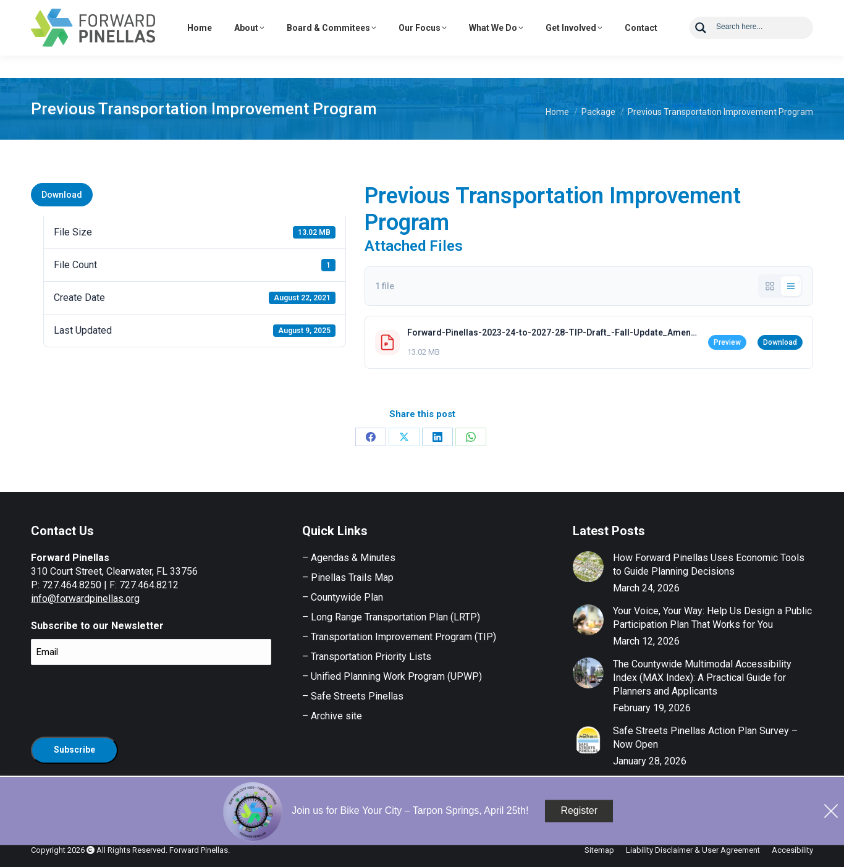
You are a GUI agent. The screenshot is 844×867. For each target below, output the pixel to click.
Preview (727, 342)
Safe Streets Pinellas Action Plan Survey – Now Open (705, 737)
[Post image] (588, 566)
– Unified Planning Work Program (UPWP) (392, 676)
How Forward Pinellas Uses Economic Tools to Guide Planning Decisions (708, 564)
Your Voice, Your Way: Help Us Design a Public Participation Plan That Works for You (712, 617)
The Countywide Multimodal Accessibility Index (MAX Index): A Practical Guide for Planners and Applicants (702, 677)
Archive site (336, 716)
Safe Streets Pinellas (355, 696)
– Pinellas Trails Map (348, 577)
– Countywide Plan (342, 597)
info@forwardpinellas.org (85, 598)
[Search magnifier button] (700, 50)
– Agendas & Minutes (348, 558)
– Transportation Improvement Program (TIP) (399, 637)
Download (61, 195)
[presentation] (125, 699)
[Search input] (760, 48)
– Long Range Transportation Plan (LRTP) (391, 617)
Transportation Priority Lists (371, 656)
